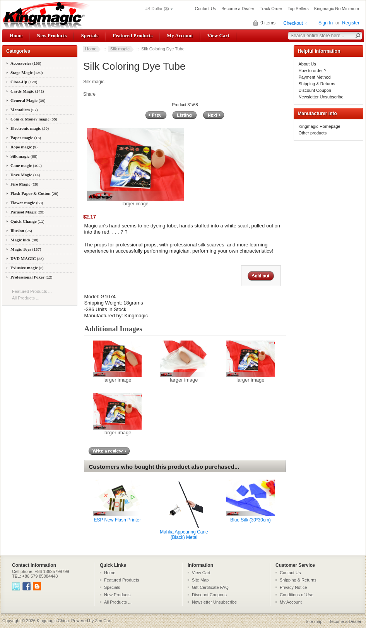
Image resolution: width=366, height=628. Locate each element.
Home (16, 35)
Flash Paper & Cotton (34, 193)
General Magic (27, 100)
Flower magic (26, 202)
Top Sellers (297, 8)
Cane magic (26, 165)
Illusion (21, 230)
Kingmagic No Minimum (336, 8)
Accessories (25, 63)
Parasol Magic (27, 212)
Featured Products (132, 35)
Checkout (293, 23)
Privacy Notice (293, 587)
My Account (180, 35)
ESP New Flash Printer (117, 520)
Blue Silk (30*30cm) (250, 520)
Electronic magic (29, 128)
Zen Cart (103, 620)
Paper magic (25, 137)
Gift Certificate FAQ (210, 587)
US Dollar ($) (156, 8)
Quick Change (27, 221)
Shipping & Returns (317, 83)
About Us (307, 64)
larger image (117, 377)
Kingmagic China (53, 620)
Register (350, 23)
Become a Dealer (237, 8)
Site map (314, 621)
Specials (89, 35)
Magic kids (24, 239)
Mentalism (24, 109)
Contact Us (205, 8)
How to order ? (313, 70)
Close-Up (23, 81)
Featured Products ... (32, 291)
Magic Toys (25, 249)
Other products (313, 133)
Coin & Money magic (33, 119)
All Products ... (25, 298)
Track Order (271, 8)
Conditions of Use (296, 594)
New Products (52, 35)
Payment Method (315, 77)
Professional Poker (31, 277)
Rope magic (24, 147)
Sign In (325, 23)
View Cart (218, 35)
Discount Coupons (209, 594)
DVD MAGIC (27, 258)
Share (89, 94)
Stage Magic (26, 72)
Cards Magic (27, 91)
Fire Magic (24, 184)
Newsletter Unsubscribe (321, 97)
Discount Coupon (315, 90)
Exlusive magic (26, 267)
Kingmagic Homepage (319, 126)
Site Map (200, 580)
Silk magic (120, 48)
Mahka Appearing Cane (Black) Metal (184, 534)
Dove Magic (25, 174)
